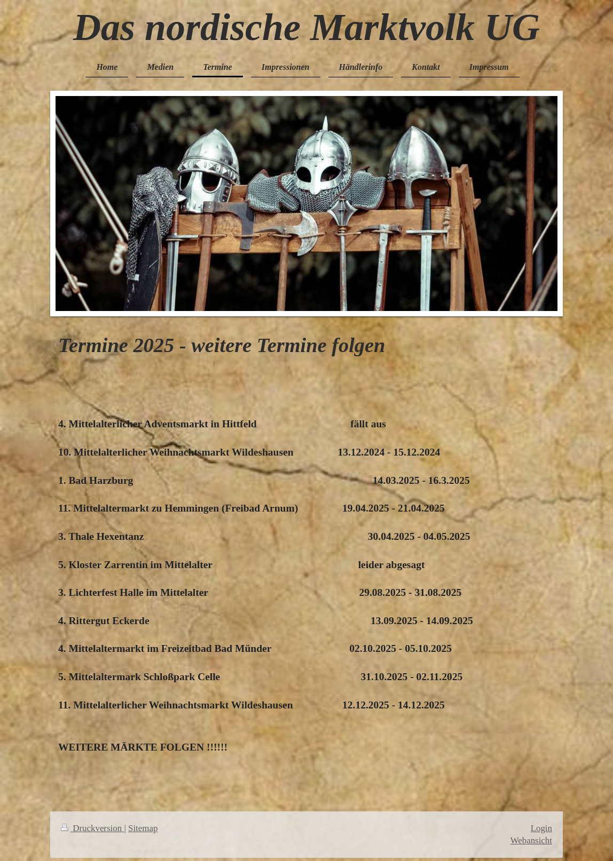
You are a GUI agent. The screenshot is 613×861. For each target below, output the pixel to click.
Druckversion (92, 828)
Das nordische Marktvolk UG (306, 27)
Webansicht (531, 840)
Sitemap (143, 828)
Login (541, 828)
